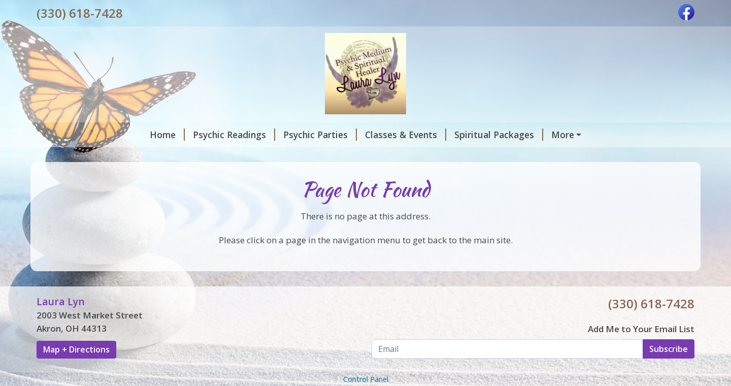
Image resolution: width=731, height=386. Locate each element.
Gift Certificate (349, 156)
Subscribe (668, 370)
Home (62, 134)
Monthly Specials (430, 156)
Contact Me (222, 156)
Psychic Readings (129, 134)
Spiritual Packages (393, 134)
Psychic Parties (215, 134)
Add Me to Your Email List (641, 350)
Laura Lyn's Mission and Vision (115, 156)
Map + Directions (76, 371)
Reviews (282, 156)
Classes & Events (300, 134)
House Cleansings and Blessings (519, 134)
